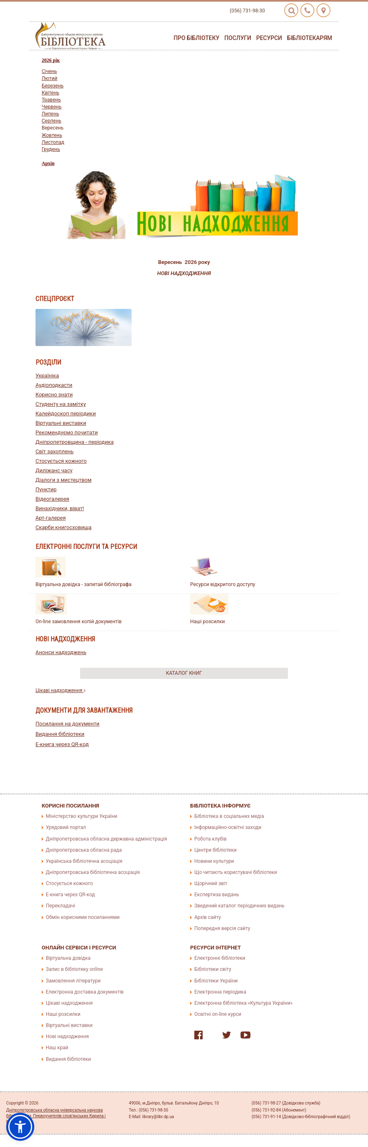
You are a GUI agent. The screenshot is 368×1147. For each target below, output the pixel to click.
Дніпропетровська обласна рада (84, 850)
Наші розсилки (207, 621)
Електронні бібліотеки (219, 958)
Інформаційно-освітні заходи (227, 827)
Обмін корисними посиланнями (83, 917)
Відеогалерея (52, 499)
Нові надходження (67, 1036)
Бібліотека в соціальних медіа (229, 816)
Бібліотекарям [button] (309, 38)
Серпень (51, 121)
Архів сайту (207, 917)
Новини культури (214, 861)
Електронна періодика (220, 992)
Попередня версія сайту (222, 928)
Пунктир (46, 489)
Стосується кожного (61, 461)
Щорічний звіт (210, 883)
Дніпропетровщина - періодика (74, 442)
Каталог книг (184, 673)
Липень (50, 114)
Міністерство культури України (81, 816)
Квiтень (50, 93)
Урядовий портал (66, 827)
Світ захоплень (54, 451)
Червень (51, 107)
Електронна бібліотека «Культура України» (243, 1003)
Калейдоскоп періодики (65, 413)
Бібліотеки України (216, 981)
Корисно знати (54, 394)
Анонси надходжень (60, 652)
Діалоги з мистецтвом (63, 480)
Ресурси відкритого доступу (222, 584)
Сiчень (49, 71)
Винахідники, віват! (59, 508)
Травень (51, 100)
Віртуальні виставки (60, 423)
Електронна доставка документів (85, 992)
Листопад (53, 142)
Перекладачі (60, 906)
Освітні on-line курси (217, 1014)
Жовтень (52, 135)
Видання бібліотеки (60, 734)
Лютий (49, 78)
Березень (53, 86)
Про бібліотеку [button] (196, 38)
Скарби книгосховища (63, 527)
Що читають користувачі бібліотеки (235, 872)
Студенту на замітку (60, 404)
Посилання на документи (67, 724)
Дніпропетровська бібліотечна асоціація (93, 872)
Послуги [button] (237, 38)
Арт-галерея (50, 518)
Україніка (47, 375)
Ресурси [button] (269, 38)
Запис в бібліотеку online (74, 969)
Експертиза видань (216, 894)
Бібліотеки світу (212, 969)
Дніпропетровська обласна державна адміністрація (106, 839)
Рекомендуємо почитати (66, 432)
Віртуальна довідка (68, 958)
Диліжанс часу (54, 470)
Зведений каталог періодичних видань (239, 906)
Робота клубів (210, 839)
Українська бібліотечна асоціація (84, 861)
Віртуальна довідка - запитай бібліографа (83, 584)
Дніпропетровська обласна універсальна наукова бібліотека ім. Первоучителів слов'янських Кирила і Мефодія (56, 1116)
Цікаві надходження (60, 690)
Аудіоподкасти (53, 385)
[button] (20, 1127)
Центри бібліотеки (215, 850)
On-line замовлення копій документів (78, 621)
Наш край (57, 1047)
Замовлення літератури (73, 981)
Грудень (51, 149)
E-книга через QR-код (62, 744)
